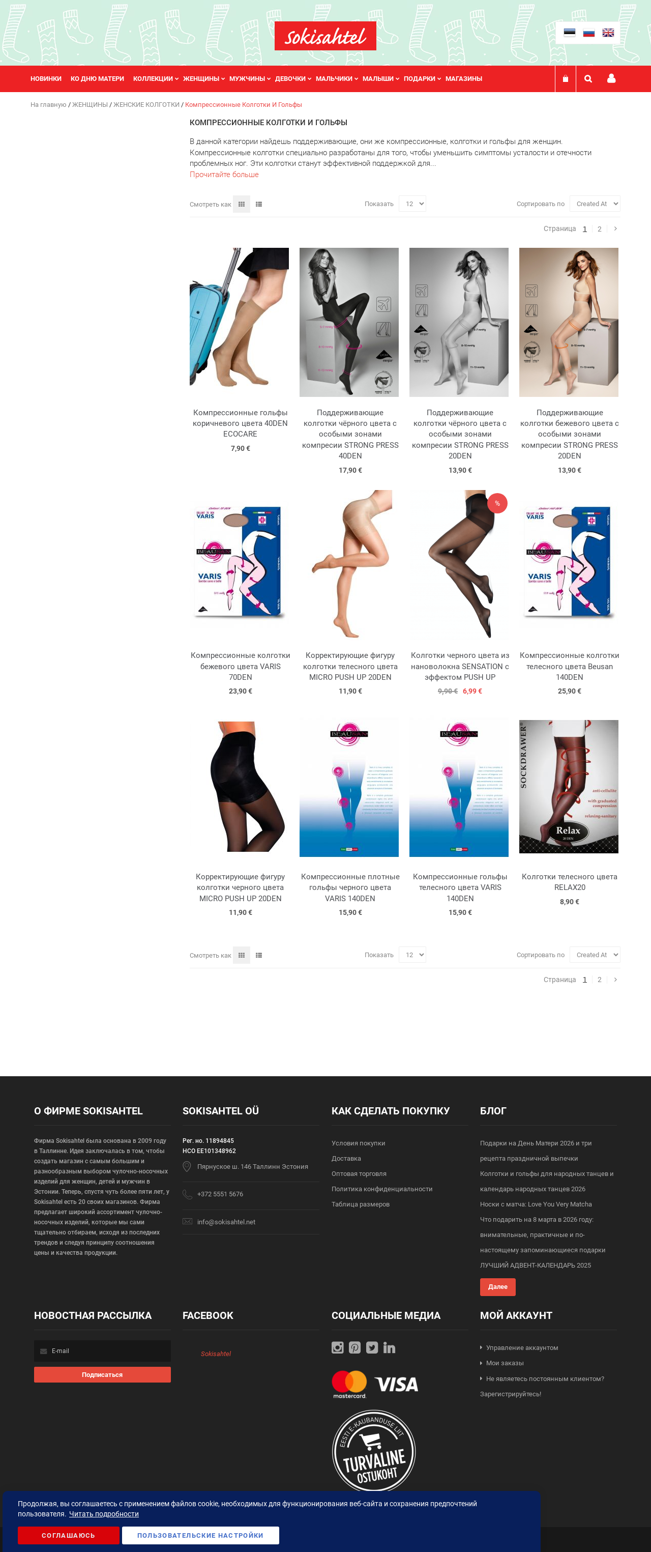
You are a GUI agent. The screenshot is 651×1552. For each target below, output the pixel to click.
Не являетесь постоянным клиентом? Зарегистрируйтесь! (542, 1386)
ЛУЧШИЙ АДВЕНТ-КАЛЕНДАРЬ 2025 (535, 1265)
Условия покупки (359, 1143)
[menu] (261, 79)
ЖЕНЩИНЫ (90, 104)
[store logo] (325, 35)
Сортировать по (541, 204)
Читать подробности (104, 1514)
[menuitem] (51, 79)
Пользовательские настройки (200, 1535)
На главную (49, 104)
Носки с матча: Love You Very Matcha (536, 1204)
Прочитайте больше (224, 174)
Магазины (464, 78)
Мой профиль (611, 78)
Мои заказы (505, 1363)
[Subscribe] (102, 1375)
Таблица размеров (361, 1204)
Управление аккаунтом (522, 1348)
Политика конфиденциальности (382, 1189)
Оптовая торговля (359, 1173)
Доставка (346, 1158)
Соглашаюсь (69, 1535)
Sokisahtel (216, 1354)
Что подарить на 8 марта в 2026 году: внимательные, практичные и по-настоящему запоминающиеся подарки (543, 1235)
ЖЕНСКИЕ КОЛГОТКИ (147, 104)
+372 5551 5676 (220, 1194)
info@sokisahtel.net (226, 1222)
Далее (498, 1286)
